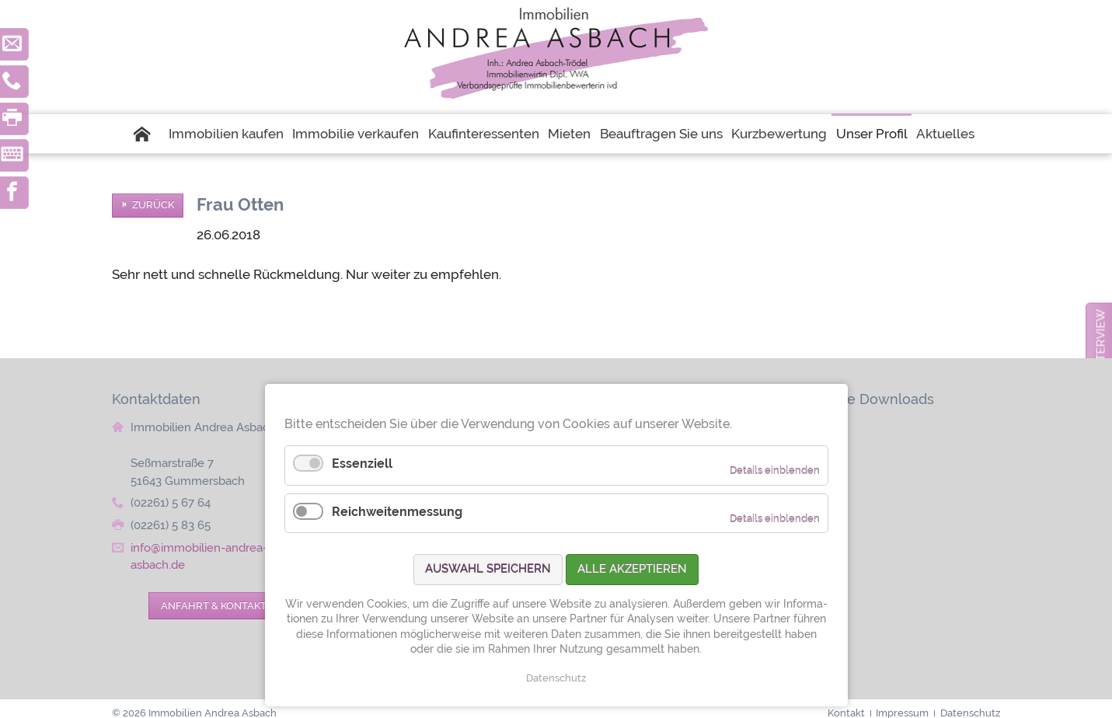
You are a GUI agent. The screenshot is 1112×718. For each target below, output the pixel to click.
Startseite (148, 133)
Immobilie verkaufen (355, 133)
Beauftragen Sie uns (661, 133)
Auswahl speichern (488, 569)
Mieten (569, 133)
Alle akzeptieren (632, 569)
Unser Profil (872, 133)
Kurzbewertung (779, 133)
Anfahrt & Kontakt (214, 605)
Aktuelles (945, 133)
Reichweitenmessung (397, 511)
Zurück (153, 205)
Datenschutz (556, 678)
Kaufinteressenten (483, 133)
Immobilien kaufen (226, 133)
